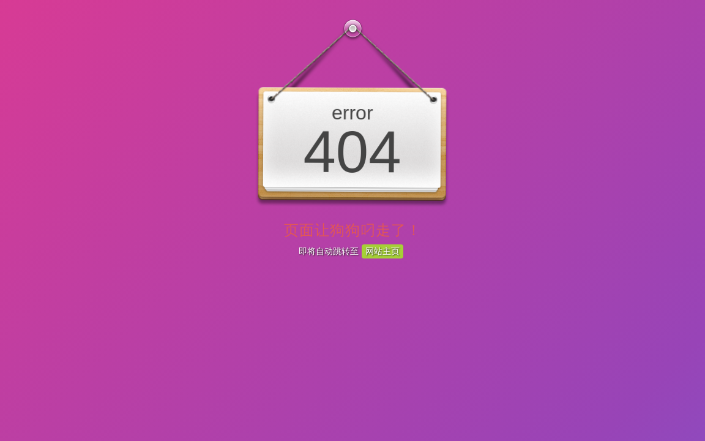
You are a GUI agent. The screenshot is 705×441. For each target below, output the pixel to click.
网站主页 (382, 251)
